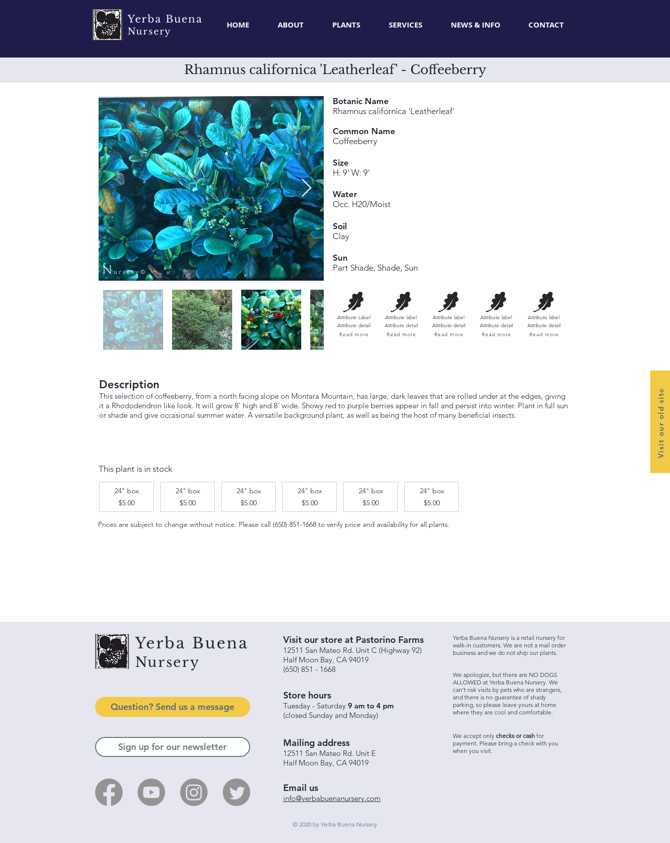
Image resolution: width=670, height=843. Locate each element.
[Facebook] (109, 792)
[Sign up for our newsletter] (172, 747)
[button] (346, 25)
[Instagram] (194, 792)
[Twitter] (236, 792)
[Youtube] (151, 792)
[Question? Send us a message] (172, 707)
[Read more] (353, 334)
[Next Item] (306, 188)
